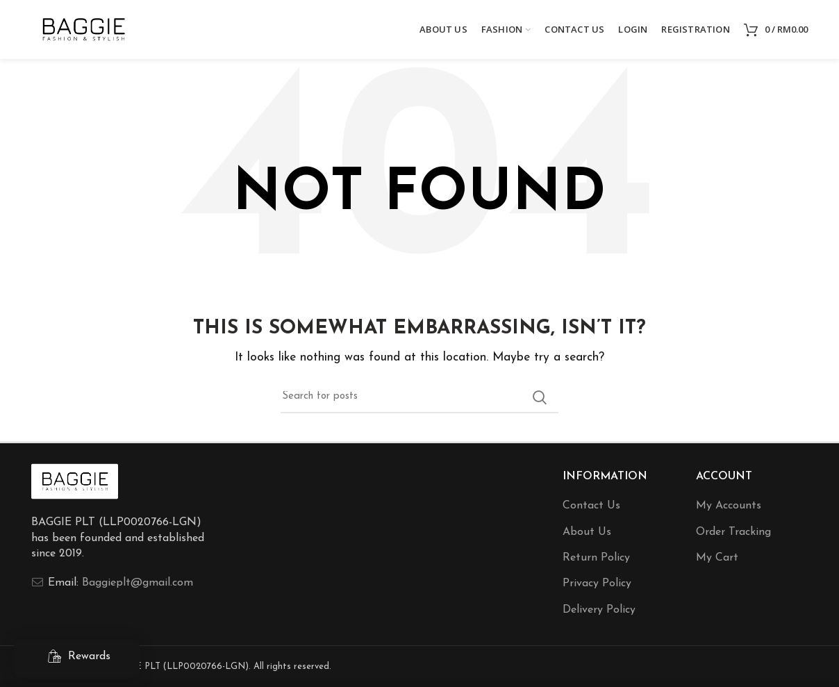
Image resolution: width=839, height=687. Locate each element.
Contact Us (591, 505)
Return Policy (596, 557)
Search (539, 397)
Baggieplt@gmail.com (137, 582)
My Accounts (728, 505)
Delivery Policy (599, 609)
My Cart (717, 557)
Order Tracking (733, 532)
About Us (587, 532)
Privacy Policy (597, 583)
